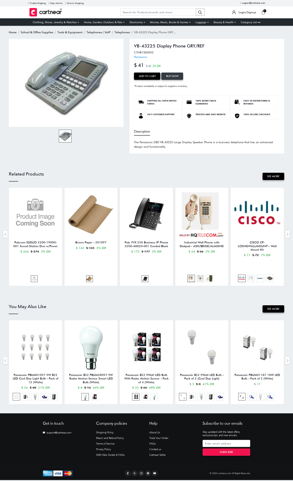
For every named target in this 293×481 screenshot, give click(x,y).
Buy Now (172, 76)
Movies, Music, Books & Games (169, 22)
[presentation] (5, 234)
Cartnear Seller (157, 455)
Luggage (200, 22)
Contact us (155, 450)
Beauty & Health (223, 22)
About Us (154, 433)
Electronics (136, 22)
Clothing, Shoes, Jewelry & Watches (55, 22)
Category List (250, 22)
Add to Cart (147, 76)
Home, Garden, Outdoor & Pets (103, 22)
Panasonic (140, 57)
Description (142, 131)
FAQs (152, 444)
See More (273, 176)
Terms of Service (105, 444)
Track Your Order (158, 439)
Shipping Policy (105, 433)
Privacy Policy (103, 450)
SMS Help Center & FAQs (110, 455)
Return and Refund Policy (110, 439)
